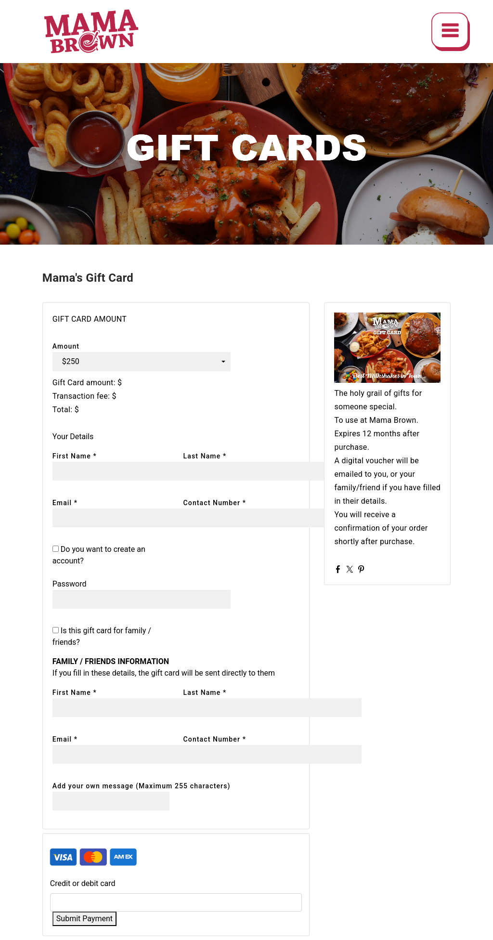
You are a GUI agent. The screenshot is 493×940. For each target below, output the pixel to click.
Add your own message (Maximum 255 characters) (141, 786)
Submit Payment (84, 918)
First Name (74, 456)
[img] (450, 32)
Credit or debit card (83, 883)
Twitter (351, 569)
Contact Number (214, 502)
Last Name (205, 456)
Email (65, 502)
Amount (65, 346)
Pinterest (363, 569)
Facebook (340, 569)
